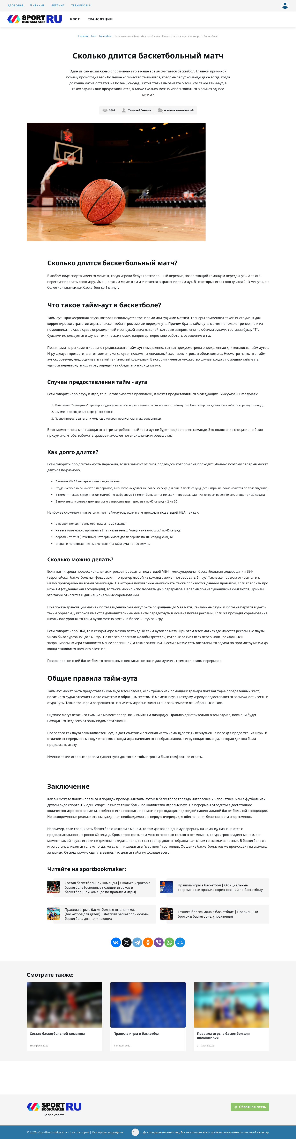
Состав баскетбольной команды (57, 1033)
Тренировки (81, 5)
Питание (37, 5)
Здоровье (15, 5)
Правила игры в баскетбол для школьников (223, 1035)
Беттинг (58, 5)
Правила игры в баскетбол (136, 1033)
